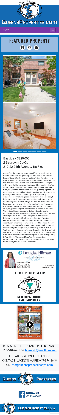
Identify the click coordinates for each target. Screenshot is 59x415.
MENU (6, 30)
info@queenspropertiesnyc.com (32, 365)
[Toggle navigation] (53, 30)
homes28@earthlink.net (41, 350)
